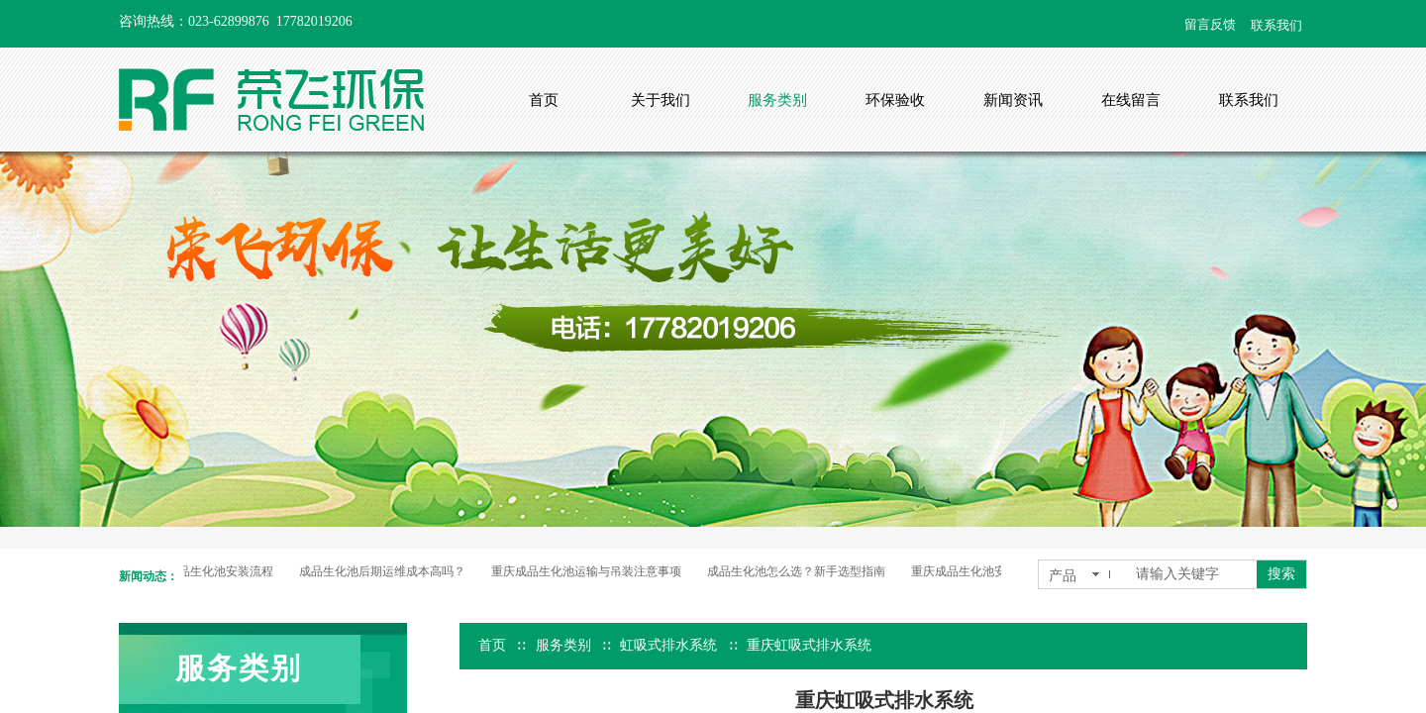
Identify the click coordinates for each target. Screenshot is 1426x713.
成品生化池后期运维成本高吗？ (385, 571)
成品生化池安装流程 (222, 571)
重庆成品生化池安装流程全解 (991, 571)
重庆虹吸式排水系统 (809, 645)
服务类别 (563, 645)
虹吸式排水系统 (668, 645)
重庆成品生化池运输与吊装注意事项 (589, 571)
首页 (492, 645)
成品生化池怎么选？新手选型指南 (799, 571)
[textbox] (1192, 574)
